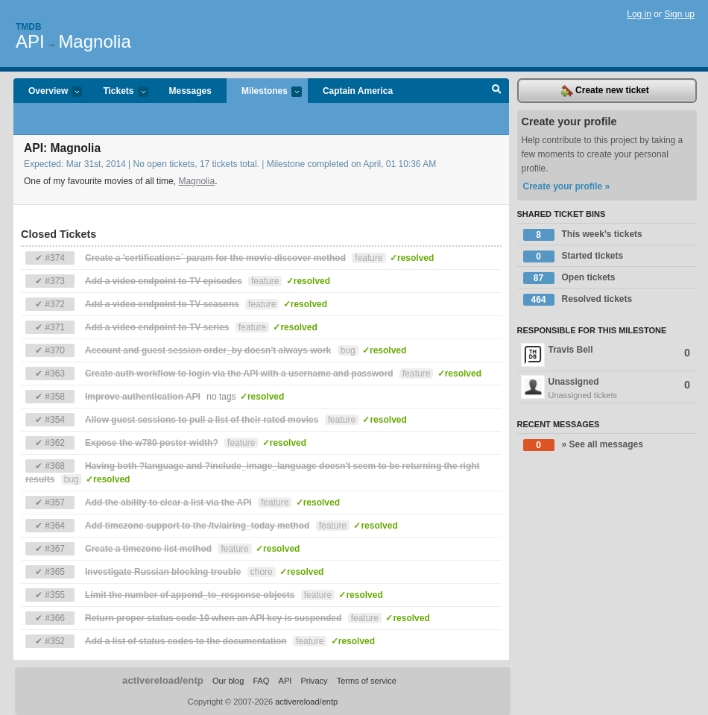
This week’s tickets (582, 235)
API (30, 41)
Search (496, 91)
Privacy (313, 680)
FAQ (261, 680)
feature (368, 258)
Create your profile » (566, 186)
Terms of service (366, 680)
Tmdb (29, 27)
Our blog (228, 680)
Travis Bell (606, 355)
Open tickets (569, 278)
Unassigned (607, 388)
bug (348, 350)
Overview (47, 92)
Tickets (118, 92)
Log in (639, 14)
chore (261, 572)
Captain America (358, 91)
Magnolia (94, 41)
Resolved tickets (578, 300)
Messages (190, 91)
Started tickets (573, 256)
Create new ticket (605, 91)
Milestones (264, 92)
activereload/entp (162, 680)
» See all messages (583, 445)
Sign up (679, 14)
